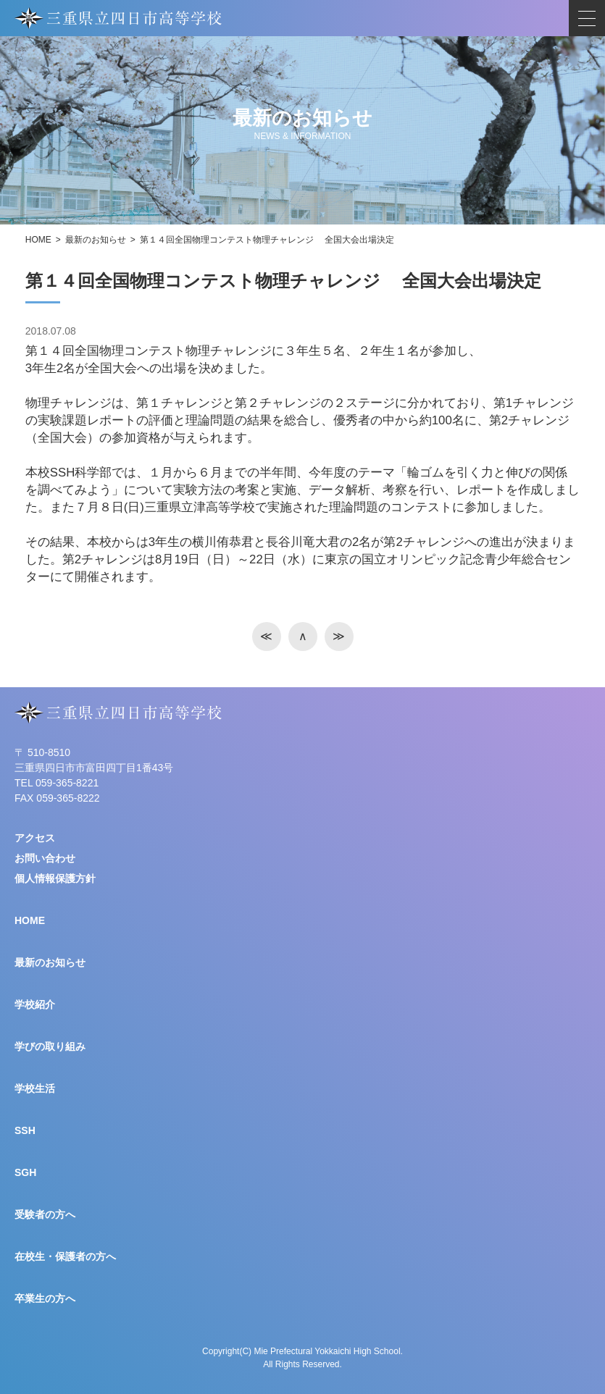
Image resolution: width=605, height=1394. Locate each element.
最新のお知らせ (95, 240)
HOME (38, 240)
